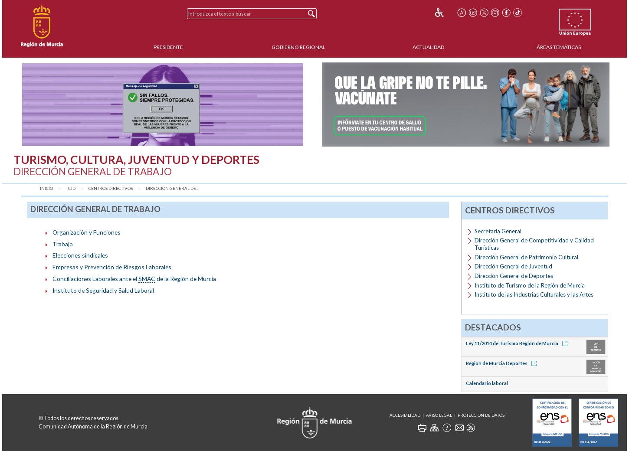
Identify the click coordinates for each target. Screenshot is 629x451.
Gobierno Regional (298, 47)
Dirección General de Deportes (514, 275)
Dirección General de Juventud (513, 266)
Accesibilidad (405, 415)
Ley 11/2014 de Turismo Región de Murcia (518, 343)
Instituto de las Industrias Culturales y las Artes (534, 294)
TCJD (70, 188)
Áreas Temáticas (559, 47)
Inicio (46, 188)
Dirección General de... (172, 188)
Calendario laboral (487, 383)
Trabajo (62, 244)
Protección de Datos (481, 415)
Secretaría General (498, 231)
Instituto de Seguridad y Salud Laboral (103, 290)
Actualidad (428, 47)
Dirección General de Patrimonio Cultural (526, 257)
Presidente (168, 47)
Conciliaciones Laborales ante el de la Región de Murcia (134, 279)
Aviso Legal (439, 415)
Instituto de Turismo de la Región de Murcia (530, 285)
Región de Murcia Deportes (503, 363)
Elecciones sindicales (80, 255)
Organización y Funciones (86, 232)
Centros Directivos (110, 188)
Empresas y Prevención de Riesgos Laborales (111, 267)
